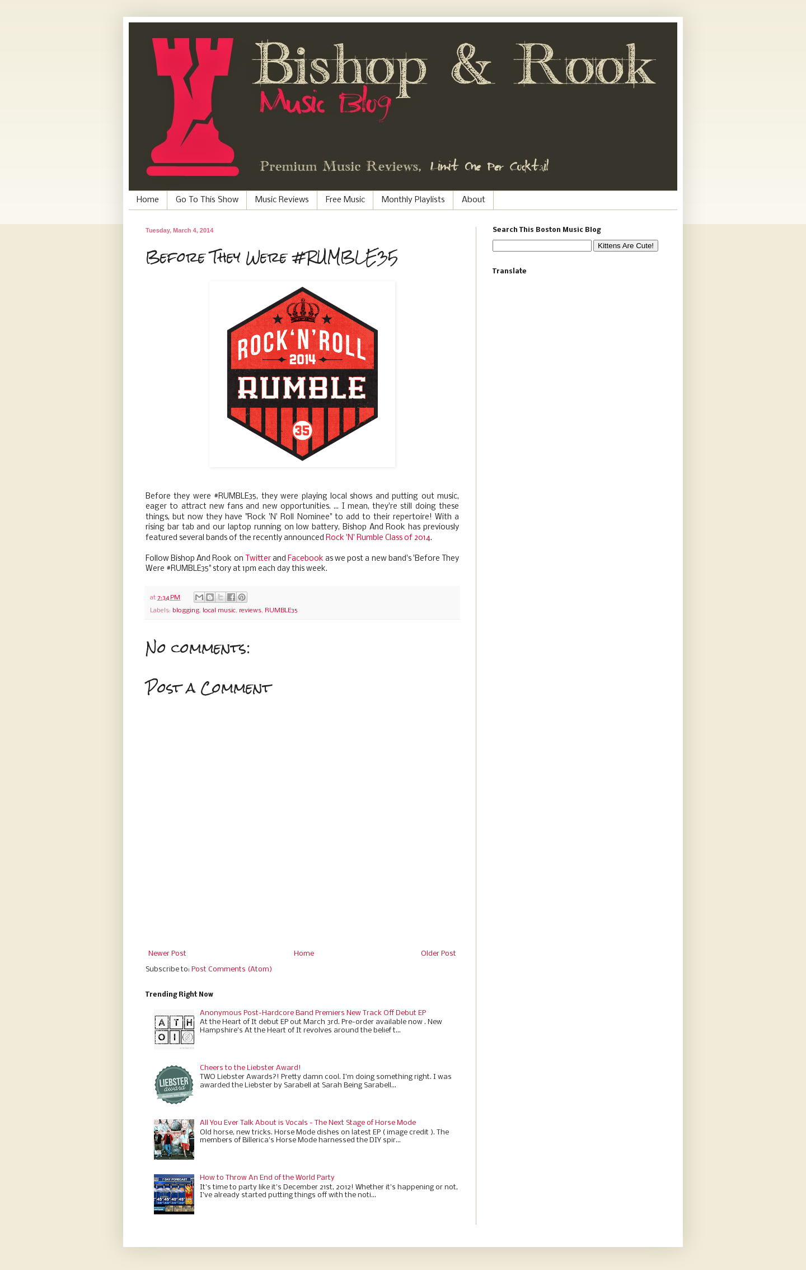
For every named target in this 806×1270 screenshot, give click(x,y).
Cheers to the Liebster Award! (250, 1068)
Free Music (345, 200)
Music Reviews (282, 200)
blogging (185, 610)
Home (148, 200)
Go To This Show (207, 200)
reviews (250, 610)
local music (219, 610)
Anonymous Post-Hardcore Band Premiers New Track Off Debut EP (313, 1013)
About (473, 200)
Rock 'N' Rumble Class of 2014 (378, 538)
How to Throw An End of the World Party (267, 1177)
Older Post (438, 953)
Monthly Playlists (413, 200)
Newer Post (167, 953)
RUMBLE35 (281, 610)
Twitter (258, 559)
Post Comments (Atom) (231, 969)
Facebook (306, 559)
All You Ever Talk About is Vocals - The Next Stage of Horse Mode (308, 1123)
